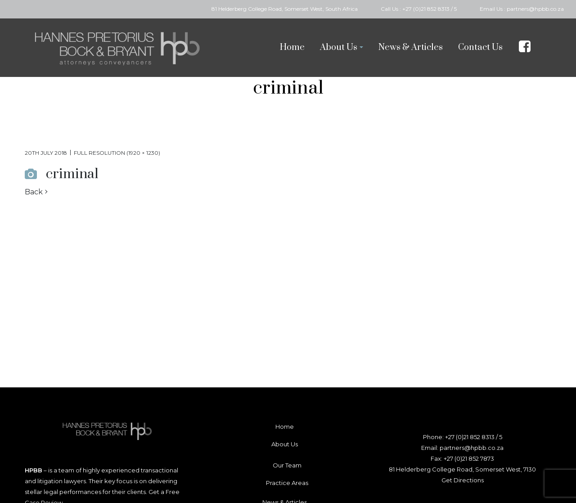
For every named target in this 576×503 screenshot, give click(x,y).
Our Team (287, 465)
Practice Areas (287, 482)
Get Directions (462, 480)
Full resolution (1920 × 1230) (117, 152)
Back (34, 192)
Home (284, 426)
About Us (284, 444)
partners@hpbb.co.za (535, 8)
